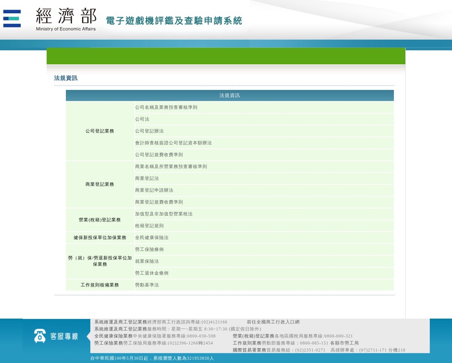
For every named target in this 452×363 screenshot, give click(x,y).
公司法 (142, 119)
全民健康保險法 (152, 237)
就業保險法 (147, 261)
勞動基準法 (147, 285)
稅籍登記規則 (149, 225)
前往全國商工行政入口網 (273, 322)
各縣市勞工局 (344, 343)
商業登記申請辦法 (154, 190)
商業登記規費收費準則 (159, 202)
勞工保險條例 (149, 249)
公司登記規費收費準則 (159, 154)
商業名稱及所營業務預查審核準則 (171, 166)
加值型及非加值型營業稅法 (164, 213)
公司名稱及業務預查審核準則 (166, 107)
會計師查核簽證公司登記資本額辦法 (173, 142)
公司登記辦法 (149, 131)
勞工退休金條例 (152, 273)
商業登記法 (147, 178)
